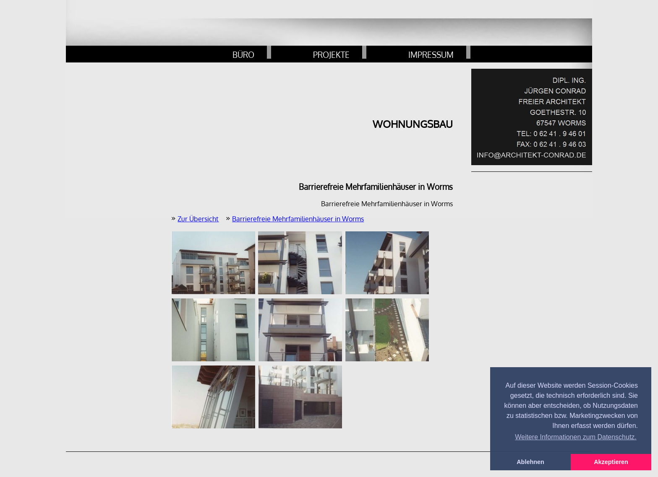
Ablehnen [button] (530, 462)
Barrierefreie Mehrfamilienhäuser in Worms (298, 219)
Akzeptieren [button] (611, 462)
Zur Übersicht (198, 219)
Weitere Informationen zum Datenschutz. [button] (576, 437)
